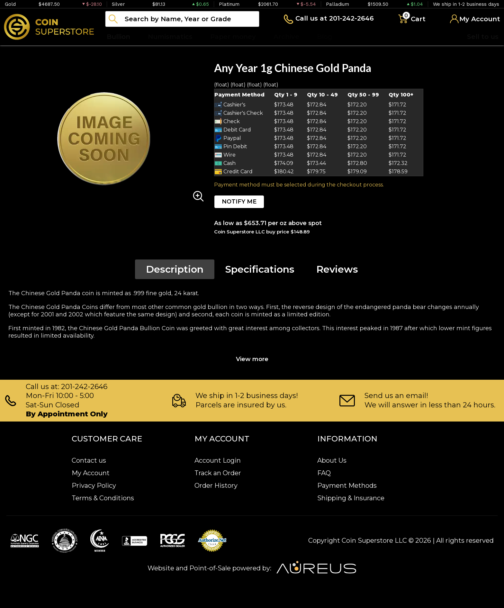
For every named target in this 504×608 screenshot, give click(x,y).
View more (252, 359)
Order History (216, 485)
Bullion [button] (118, 37)
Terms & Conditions (103, 498)
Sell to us (483, 37)
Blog (324, 37)
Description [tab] (174, 269)
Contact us (89, 460)
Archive (286, 37)
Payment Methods (347, 485)
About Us (331, 460)
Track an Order (217, 473)
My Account (91, 473)
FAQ (324, 473)
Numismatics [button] (170, 37)
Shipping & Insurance (350, 498)
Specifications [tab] (259, 269)
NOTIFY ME (239, 201)
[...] (182, 19)
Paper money (233, 37)
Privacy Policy (94, 485)
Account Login (217, 460)
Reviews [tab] (337, 269)
